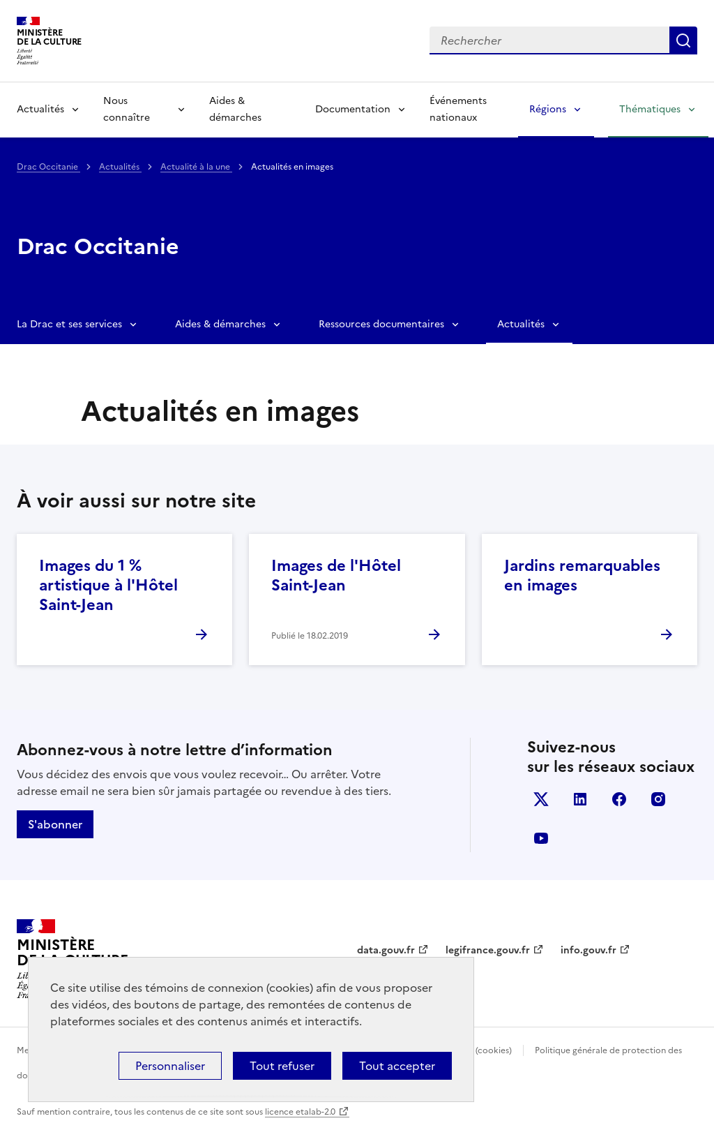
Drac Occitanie (48, 167)
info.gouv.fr (588, 950)
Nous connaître (126, 109)
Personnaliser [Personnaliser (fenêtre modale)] (170, 1065)
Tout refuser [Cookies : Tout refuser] (282, 1065)
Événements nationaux (458, 109)
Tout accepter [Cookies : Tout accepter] (397, 1065)
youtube (541, 838)
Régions (547, 109)
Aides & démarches (235, 109)
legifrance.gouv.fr (488, 950)
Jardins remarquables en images (582, 575)
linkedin (580, 799)
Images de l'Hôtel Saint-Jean (336, 575)
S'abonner (55, 824)
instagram (658, 799)
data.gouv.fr (386, 950)
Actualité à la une (196, 167)
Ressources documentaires (381, 324)
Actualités (40, 109)
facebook (619, 799)
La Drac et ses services (69, 324)
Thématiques (650, 109)
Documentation (352, 109)
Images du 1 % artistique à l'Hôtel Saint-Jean (108, 585)
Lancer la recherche (683, 40)
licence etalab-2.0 (300, 1112)
